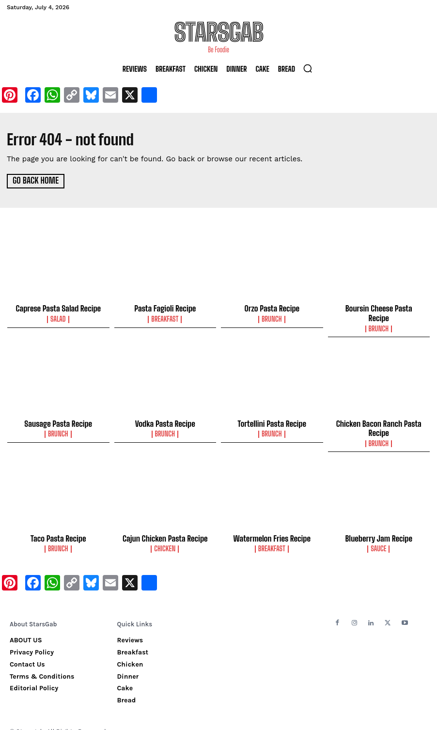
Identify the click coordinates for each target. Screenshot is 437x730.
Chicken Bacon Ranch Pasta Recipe (379, 416)
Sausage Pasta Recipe (58, 412)
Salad (58, 317)
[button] (307, 68)
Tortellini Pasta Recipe (271, 412)
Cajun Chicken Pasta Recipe (165, 525)
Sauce (378, 535)
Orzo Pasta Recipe (272, 307)
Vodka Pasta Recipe (165, 412)
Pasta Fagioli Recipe (165, 307)
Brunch (271, 317)
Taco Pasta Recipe (58, 525)
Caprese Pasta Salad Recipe (58, 307)
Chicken (165, 535)
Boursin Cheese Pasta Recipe (379, 307)
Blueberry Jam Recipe (378, 525)
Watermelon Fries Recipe (271, 525)
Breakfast (165, 317)
